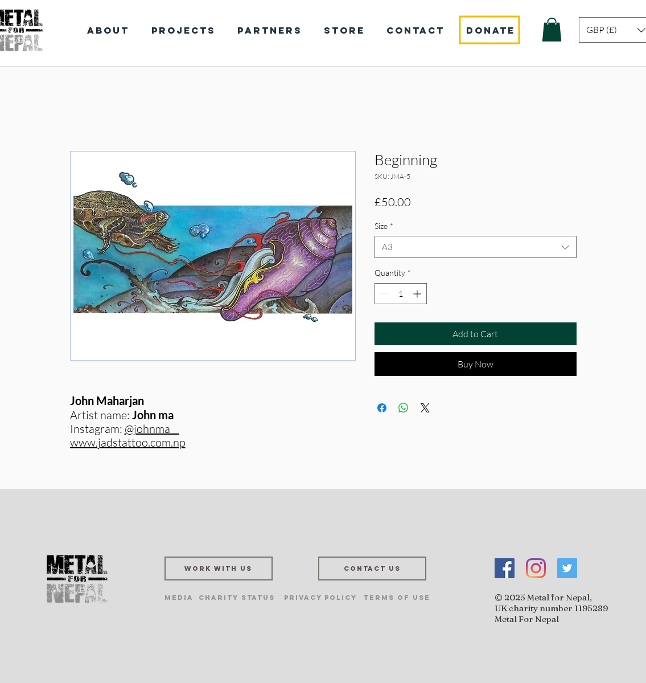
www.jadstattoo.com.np (128, 442)
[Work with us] (218, 568)
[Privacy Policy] (320, 598)
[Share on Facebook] (382, 408)
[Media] (179, 598)
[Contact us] (372, 568)
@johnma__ (152, 429)
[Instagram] (536, 568)
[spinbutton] (400, 294)
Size (384, 226)
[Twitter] (567, 568)
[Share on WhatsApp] (403, 408)
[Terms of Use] (397, 598)
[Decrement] (383, 294)
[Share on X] (425, 408)
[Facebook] (505, 568)
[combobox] (476, 247)
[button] (552, 30)
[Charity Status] (237, 598)
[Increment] (418, 294)
